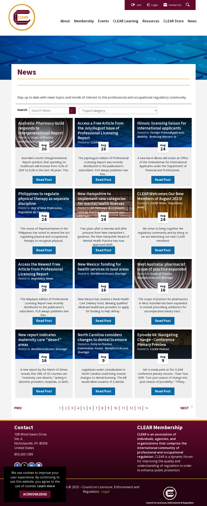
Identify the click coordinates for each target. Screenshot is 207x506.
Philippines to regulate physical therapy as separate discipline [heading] (43, 198)
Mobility (142, 136)
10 (115, 408)
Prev (18, 408)
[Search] (72, 110)
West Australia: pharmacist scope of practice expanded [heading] (161, 267)
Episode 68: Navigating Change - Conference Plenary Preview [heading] (157, 339)
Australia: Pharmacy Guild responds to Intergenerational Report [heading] (41, 128)
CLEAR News (158, 203)
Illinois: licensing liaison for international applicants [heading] (161, 126)
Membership (84, 21)
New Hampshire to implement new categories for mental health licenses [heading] (102, 198)
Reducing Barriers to (162, 136)
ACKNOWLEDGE (35, 494)
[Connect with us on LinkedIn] (31, 465)
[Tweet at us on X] (24, 465)
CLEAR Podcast (159, 349)
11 (123, 408)
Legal (105, 491)
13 (139, 408)
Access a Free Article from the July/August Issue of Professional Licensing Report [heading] (101, 130)
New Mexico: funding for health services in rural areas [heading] (103, 267)
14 (147, 408)
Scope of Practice (42, 137)
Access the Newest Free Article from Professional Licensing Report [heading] (40, 269)
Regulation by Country (32, 212)
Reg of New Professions (46, 208)
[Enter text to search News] (49, 110)
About (65, 21)
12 (131, 408)
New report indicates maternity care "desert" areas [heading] (40, 339)
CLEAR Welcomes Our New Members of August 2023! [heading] (160, 196)
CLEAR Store (173, 21)
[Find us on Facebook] (17, 465)
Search (22, 110)
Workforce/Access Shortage (36, 141)
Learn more (46, 486)
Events (103, 21)
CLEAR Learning (125, 21)
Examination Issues (90, 348)
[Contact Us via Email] (38, 465)
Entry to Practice (88, 212)
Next (187, 407)
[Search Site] (188, 5)
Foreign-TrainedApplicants (167, 132)
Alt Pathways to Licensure (107, 208)
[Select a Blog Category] (118, 110)
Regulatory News (42, 278)
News (192, 21)
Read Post (44, 179)
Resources (150, 21)
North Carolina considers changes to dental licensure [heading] (102, 337)
